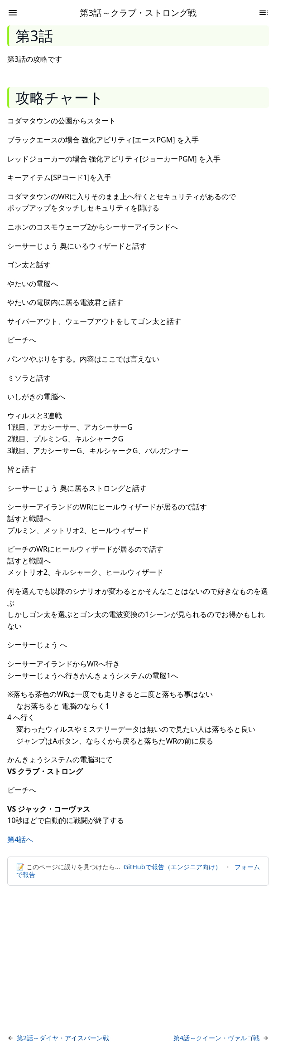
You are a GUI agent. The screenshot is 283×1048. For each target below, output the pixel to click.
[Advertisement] (141, 960)
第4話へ (20, 839)
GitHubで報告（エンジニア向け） (172, 866)
